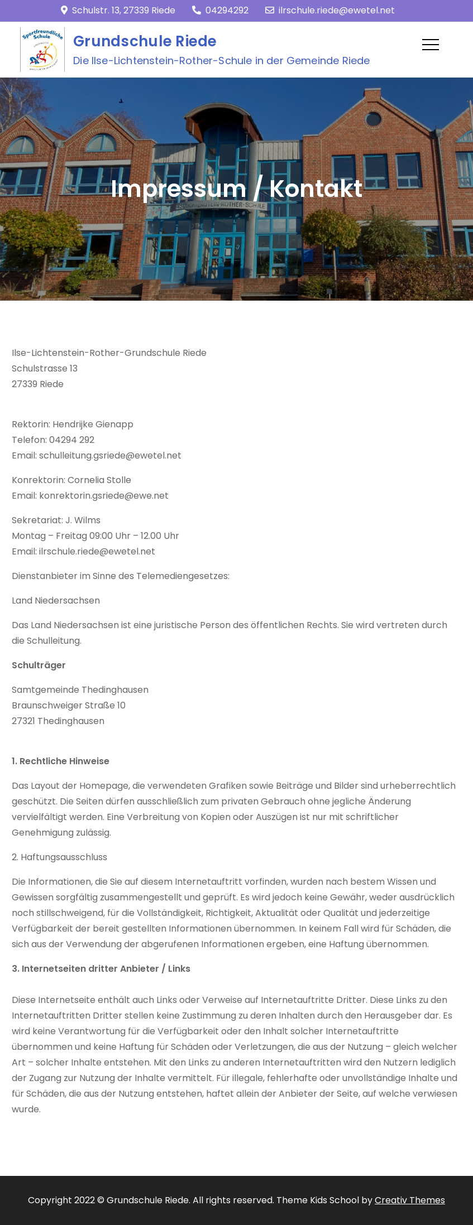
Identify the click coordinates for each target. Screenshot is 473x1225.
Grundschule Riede (145, 41)
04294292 (220, 10)
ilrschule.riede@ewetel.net (330, 10)
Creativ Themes (410, 1200)
